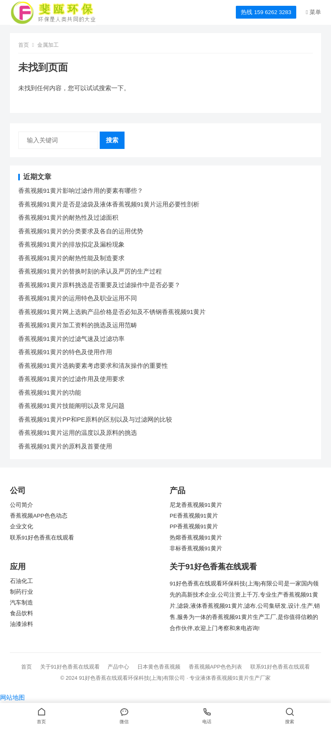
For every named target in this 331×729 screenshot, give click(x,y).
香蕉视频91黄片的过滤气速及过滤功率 (71, 338)
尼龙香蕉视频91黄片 (196, 505)
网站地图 (12, 697)
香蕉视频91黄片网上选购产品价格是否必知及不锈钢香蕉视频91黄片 (112, 311)
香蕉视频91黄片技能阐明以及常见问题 (71, 405)
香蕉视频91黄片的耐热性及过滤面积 (68, 217)
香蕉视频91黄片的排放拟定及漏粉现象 (71, 244)
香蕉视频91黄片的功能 (49, 392)
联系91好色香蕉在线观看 (42, 538)
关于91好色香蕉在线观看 (70, 667)
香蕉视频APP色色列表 (215, 667)
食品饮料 (21, 613)
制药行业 (21, 592)
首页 (23, 45)
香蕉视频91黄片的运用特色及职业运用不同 (77, 298)
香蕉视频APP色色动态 (38, 516)
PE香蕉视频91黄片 (194, 516)
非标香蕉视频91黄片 (196, 548)
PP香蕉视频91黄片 (194, 526)
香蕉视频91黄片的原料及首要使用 (65, 446)
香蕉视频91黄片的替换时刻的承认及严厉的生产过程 (90, 271)
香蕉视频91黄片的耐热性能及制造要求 (71, 257)
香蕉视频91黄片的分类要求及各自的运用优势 (80, 231)
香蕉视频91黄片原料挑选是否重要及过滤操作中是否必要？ (99, 284)
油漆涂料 (21, 624)
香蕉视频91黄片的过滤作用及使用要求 (71, 378)
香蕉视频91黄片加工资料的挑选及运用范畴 (77, 325)
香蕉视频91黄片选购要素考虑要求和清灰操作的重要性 (93, 365)
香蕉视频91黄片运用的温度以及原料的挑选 (77, 432)
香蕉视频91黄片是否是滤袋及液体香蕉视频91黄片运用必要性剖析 (108, 204)
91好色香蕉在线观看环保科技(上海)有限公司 (132, 678)
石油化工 (21, 581)
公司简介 (21, 505)
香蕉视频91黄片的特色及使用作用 (65, 351)
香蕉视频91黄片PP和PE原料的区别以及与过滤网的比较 (95, 419)
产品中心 (118, 667)
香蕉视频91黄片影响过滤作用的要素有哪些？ (80, 190)
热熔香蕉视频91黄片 (196, 538)
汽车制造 (21, 603)
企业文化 (21, 526)
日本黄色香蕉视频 (158, 667)
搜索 (112, 140)
